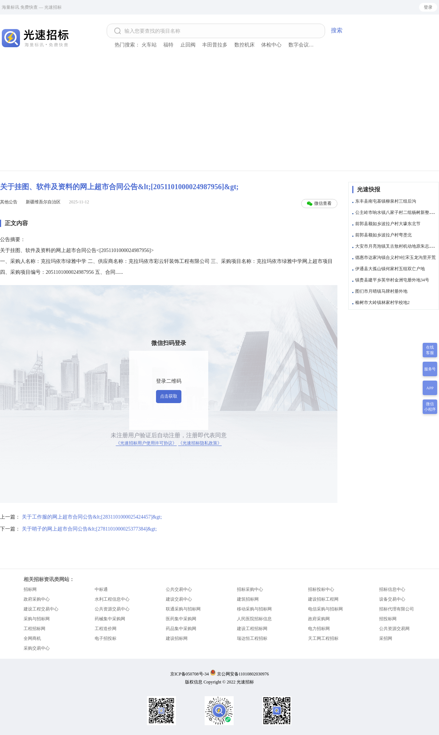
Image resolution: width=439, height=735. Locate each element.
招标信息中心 (392, 589)
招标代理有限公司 (396, 609)
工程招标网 (34, 628)
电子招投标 (105, 638)
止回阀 (188, 45)
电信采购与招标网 (325, 609)
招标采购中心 (250, 589)
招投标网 (388, 618)
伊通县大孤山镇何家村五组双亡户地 (390, 268)
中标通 (101, 589)
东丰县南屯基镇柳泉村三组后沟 (385, 201)
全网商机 (32, 638)
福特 (168, 45)
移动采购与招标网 (254, 609)
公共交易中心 (179, 589)
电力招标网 (319, 628)
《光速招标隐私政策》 (200, 443)
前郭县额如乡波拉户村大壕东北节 (387, 223)
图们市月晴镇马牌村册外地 (381, 291)
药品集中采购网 (181, 628)
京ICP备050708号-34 (189, 674)
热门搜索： (127, 45)
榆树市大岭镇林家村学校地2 (382, 302)
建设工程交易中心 (41, 609)
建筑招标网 (248, 599)
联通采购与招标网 (183, 609)
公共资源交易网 (394, 628)
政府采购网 (319, 618)
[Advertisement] (219, 116)
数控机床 (244, 45)
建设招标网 (177, 638)
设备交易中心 (392, 599)
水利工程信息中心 (112, 599)
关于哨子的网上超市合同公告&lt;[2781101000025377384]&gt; (89, 529)
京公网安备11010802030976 (243, 674)
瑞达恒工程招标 (252, 638)
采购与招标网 (37, 618)
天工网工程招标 (323, 638)
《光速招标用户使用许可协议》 (146, 443)
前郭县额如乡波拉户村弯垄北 (383, 234)
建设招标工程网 (323, 599)
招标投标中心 (321, 589)
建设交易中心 (179, 599)
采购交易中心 (37, 648)
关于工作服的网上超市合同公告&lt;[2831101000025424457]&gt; (92, 517)
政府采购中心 (37, 599)
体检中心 (271, 45)
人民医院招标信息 (254, 618)
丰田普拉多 (214, 45)
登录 (428, 7)
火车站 (149, 45)
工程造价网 (105, 628)
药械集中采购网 (110, 618)
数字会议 (298, 45)
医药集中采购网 (181, 618)
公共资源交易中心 (112, 609)
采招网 (385, 638)
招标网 (30, 589)
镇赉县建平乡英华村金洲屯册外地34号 (392, 280)
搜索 (336, 30)
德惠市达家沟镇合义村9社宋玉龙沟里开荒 (395, 257)
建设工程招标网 (252, 628)
